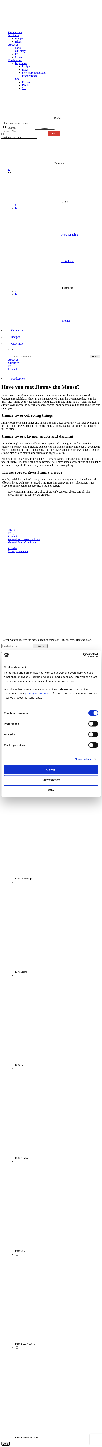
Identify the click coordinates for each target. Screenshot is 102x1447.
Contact (19, 57)
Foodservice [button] (15, 60)
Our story (20, 50)
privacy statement (36, 693)
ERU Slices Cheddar (25, 1344)
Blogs (18, 41)
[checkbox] (18, 135)
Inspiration (21, 63)
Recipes (19, 38)
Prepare (26, 82)
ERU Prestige (21, 1158)
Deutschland (67, 261)
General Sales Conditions (22, 542)
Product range (29, 75)
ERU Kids (20, 1251)
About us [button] (13, 44)
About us (13, 529)
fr (16, 208)
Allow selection (51, 779)
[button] (14, 343)
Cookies (12, 548)
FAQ (17, 54)
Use (17, 78)
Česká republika (69, 234)
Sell (24, 88)
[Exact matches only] (2, 134)
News (18, 47)
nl (9, 169)
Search (53, 133)
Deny (51, 789)
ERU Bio (19, 1065)
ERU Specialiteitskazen (26, 1437)
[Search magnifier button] (10, 127)
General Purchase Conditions (24, 539)
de (16, 290)
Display (26, 85)
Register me (40, 646)
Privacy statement (18, 551)
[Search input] (51, 122)
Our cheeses (15, 32)
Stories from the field (33, 72)
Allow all (51, 769)
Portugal (65, 320)
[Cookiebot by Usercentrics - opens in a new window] (83, 655)
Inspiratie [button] (13, 35)
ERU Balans (21, 972)
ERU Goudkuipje (23, 878)
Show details (83, 759)
